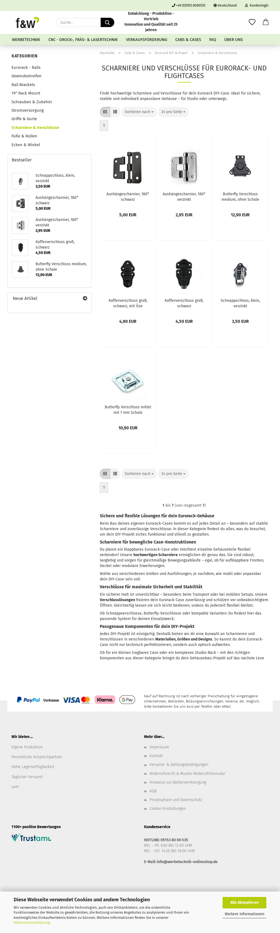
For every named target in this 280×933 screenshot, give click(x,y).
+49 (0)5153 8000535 (188, 5)
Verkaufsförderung (146, 39)
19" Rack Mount (25, 93)
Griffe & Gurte (24, 118)
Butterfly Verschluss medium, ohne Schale (240, 197)
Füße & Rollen (24, 136)
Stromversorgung (27, 110)
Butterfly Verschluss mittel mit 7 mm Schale (128, 410)
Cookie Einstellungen (168, 808)
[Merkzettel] (252, 22)
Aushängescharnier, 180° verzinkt (184, 197)
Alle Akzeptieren (244, 902)
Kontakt (156, 756)
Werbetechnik (26, 39)
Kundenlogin (257, 5)
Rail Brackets (23, 84)
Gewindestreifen (26, 75)
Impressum (159, 747)
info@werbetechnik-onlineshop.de (187, 862)
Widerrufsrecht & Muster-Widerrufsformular (187, 773)
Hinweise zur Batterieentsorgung (178, 782)
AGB (153, 791)
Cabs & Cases (188, 39)
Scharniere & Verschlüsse (35, 127)
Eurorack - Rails (25, 67)
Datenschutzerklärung (32, 922)
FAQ (212, 39)
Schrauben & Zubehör (31, 101)
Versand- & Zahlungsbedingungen (179, 764)
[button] (266, 22)
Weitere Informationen (244, 914)
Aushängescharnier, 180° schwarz (127, 197)
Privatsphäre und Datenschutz (176, 800)
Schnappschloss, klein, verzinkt (240, 303)
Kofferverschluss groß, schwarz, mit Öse (128, 303)
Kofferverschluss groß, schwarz (184, 303)
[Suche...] (107, 22)
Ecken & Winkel (25, 144)
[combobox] (139, 112)
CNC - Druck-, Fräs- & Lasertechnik (83, 39)
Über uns (233, 39)
